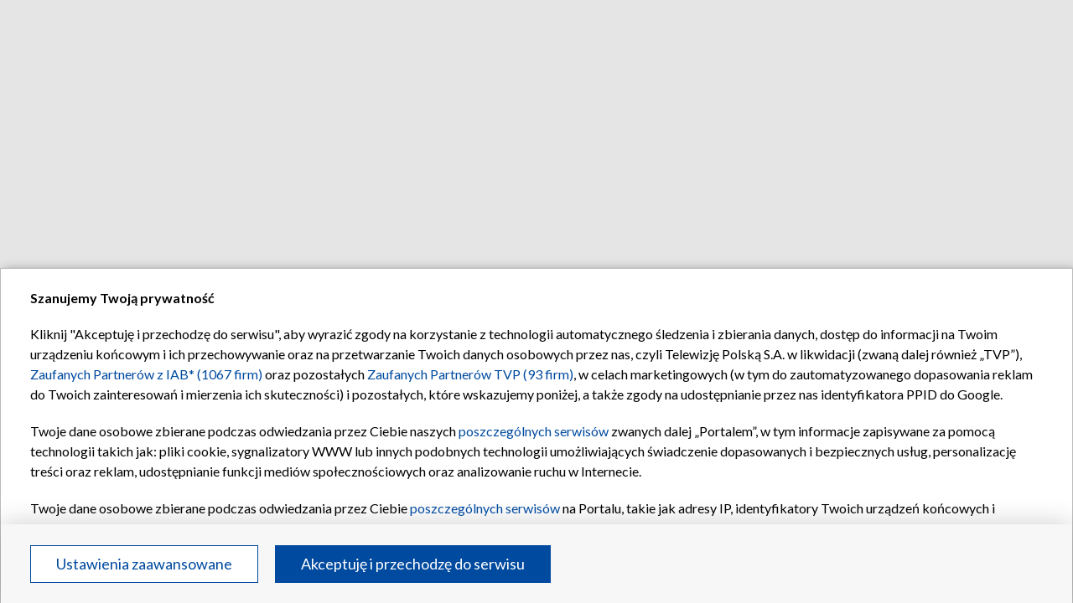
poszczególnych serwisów (534, 431)
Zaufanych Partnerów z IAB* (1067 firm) (146, 374)
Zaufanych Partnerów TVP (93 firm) (470, 374)
